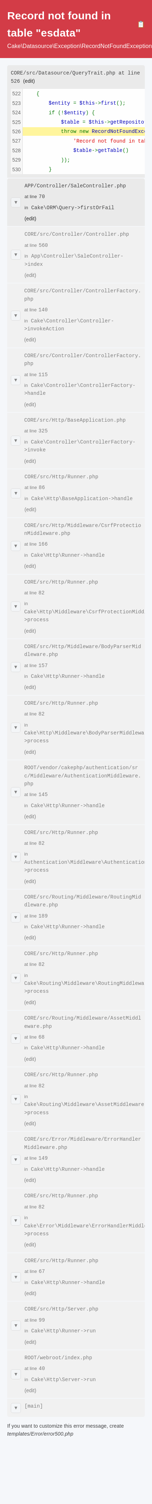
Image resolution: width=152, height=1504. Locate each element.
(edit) (29, 80)
